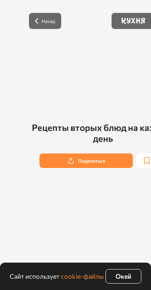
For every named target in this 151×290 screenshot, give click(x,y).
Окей (123, 276)
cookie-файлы (82, 276)
